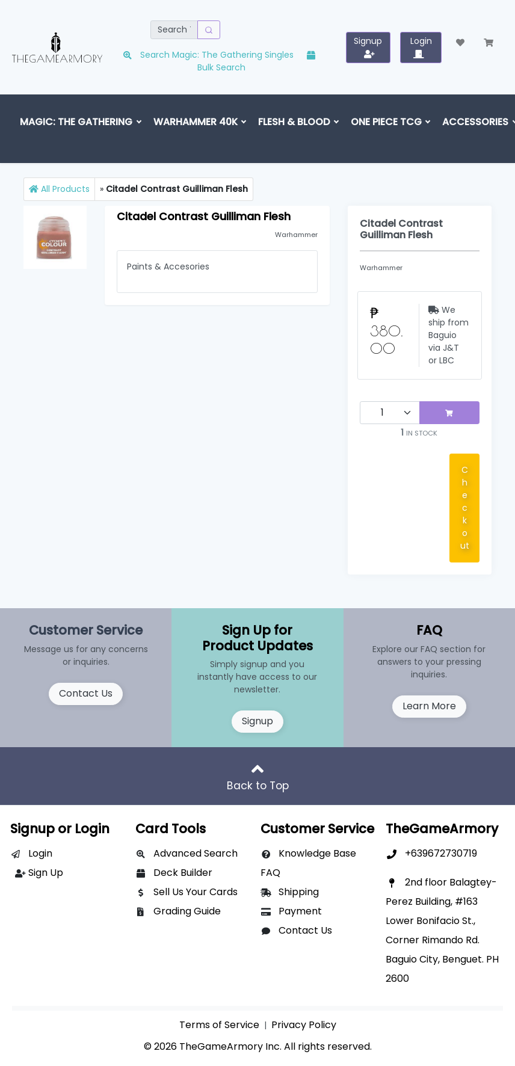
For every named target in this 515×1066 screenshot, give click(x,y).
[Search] (174, 29)
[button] (460, 43)
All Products (59, 189)
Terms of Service (219, 1025)
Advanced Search (195, 853)
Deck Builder (182, 873)
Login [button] (421, 46)
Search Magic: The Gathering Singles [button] (209, 55)
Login (40, 853)
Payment (300, 911)
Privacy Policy (303, 1025)
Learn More (429, 706)
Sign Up (45, 873)
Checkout (464, 508)
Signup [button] (368, 46)
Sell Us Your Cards (195, 892)
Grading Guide (187, 911)
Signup (257, 721)
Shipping (299, 892)
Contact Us (86, 693)
